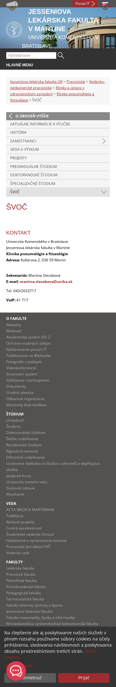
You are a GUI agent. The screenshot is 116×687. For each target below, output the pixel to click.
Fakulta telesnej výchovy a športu (34, 605)
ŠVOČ (15, 191)
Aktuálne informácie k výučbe (40, 124)
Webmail (13, 330)
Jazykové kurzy (18, 475)
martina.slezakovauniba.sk (46, 281)
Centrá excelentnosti (24, 528)
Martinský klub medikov (26, 404)
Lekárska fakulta (20, 568)
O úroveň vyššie (32, 116)
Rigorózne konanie (22, 451)
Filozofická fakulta (21, 580)
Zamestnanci (23, 141)
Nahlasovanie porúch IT (26, 349)
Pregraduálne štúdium (33, 166)
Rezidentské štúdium (24, 445)
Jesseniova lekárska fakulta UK (36, 81)
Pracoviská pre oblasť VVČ (28, 546)
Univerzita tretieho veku (26, 482)
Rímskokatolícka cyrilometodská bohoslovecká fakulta (52, 623)
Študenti (13, 426)
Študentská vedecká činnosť (30, 534)
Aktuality (13, 324)
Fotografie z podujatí (23, 361)
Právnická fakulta (21, 574)
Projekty (18, 158)
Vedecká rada (18, 552)
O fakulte (16, 318)
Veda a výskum (24, 149)
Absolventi (15, 494)
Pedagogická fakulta (23, 592)
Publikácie (15, 515)
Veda (11, 503)
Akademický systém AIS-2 (28, 337)
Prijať (83, 678)
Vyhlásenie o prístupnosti (27, 380)
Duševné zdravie (20, 488)
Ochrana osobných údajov (28, 343)
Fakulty (14, 562)
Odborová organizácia (25, 398)
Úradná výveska (20, 392)
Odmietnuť (30, 678)
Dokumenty (16, 386)
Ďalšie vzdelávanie (22, 438)
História (18, 132)
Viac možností (18, 666)
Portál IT (82, 3)
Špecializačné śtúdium (32, 183)
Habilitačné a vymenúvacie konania (36, 540)
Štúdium (15, 414)
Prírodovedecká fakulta (26, 586)
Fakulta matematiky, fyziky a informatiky (40, 617)
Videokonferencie (21, 367)
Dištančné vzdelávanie (25, 457)
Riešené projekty (20, 522)
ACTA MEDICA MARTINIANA (30, 509)
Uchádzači (15, 420)
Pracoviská (76, 81)
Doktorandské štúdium (34, 175)
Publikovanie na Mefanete (28, 355)
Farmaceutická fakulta (25, 599)
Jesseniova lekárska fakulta (29, 611)
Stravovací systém (21, 374)
